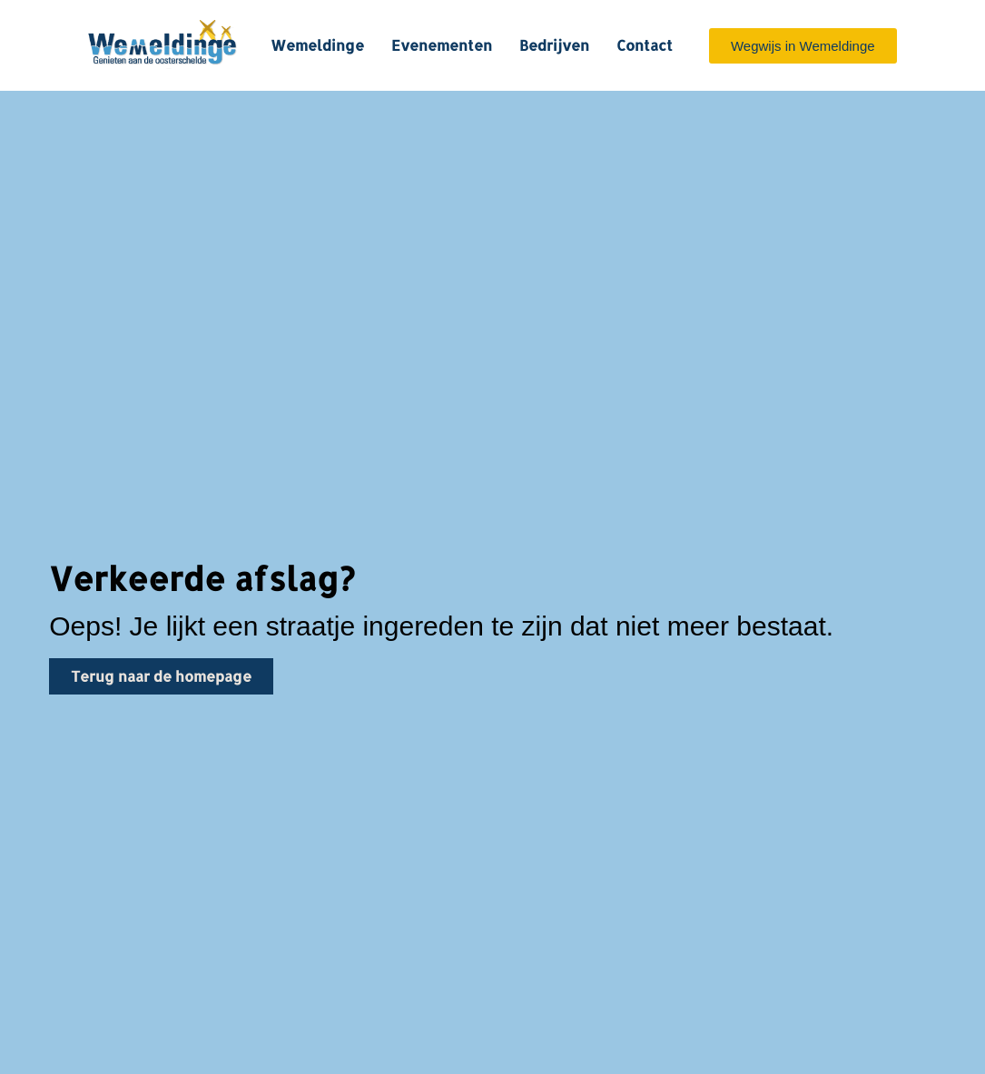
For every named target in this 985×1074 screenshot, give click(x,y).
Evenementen (441, 44)
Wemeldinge (317, 44)
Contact (644, 44)
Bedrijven (554, 44)
